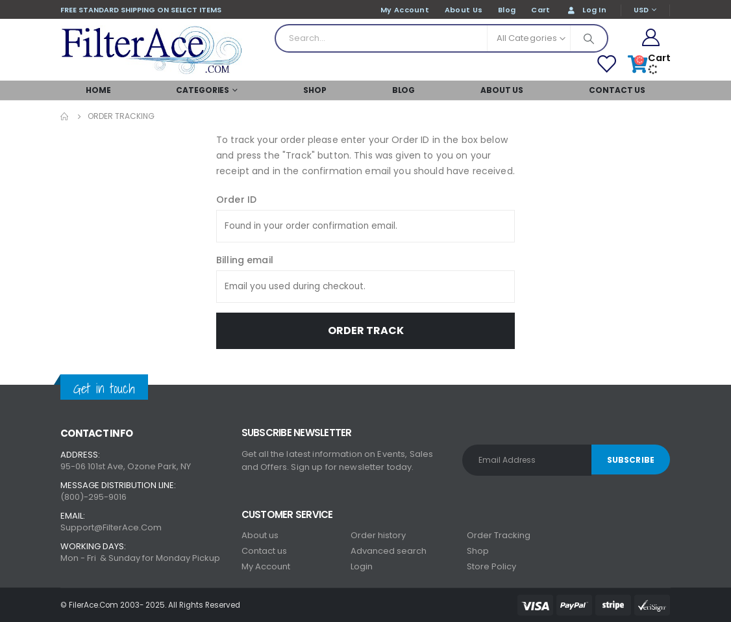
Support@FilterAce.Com (111, 527)
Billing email (244, 259)
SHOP (315, 90)
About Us (501, 90)
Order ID (236, 199)
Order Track (366, 330)
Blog (403, 90)
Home (98, 90)
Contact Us (617, 90)
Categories (202, 90)
